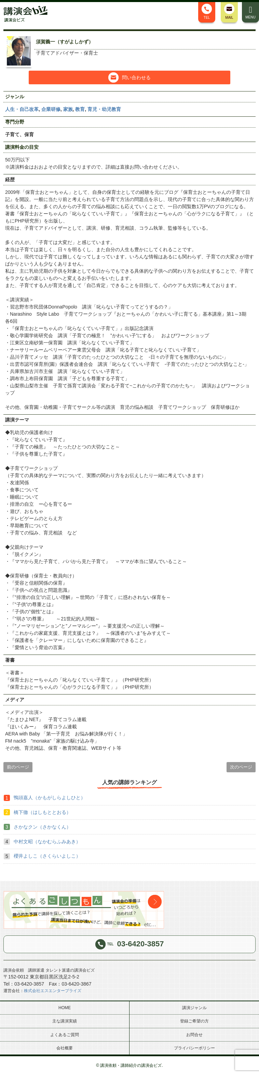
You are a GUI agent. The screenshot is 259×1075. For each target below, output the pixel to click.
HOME (64, 1007)
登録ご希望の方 (194, 1021)
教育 (80, 109)
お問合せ (194, 1034)
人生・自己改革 (22, 109)
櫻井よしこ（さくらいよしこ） (47, 856)
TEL (207, 11)
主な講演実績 (64, 1021)
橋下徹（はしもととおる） (42, 812)
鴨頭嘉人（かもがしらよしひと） (49, 797)
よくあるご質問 (64, 1034)
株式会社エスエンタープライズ (52, 990)
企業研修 (50, 109)
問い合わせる (129, 77)
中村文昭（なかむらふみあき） (47, 841)
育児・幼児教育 (104, 109)
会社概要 (64, 1048)
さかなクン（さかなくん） (42, 827)
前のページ (18, 767)
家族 (68, 109)
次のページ (241, 767)
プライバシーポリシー (194, 1048)
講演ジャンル (194, 1007)
